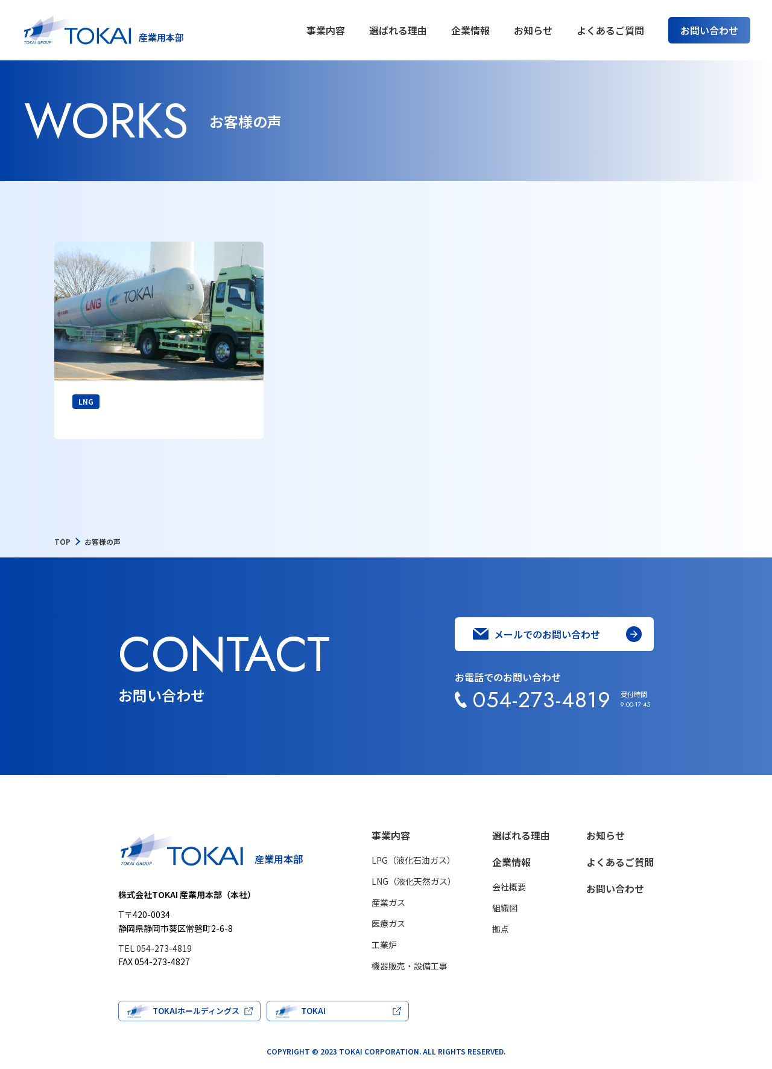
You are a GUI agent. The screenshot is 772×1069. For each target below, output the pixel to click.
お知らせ (533, 30)
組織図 (504, 908)
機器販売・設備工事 (410, 966)
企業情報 (470, 30)
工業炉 (384, 945)
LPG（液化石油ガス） (413, 860)
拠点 (500, 929)
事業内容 (325, 30)
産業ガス (388, 902)
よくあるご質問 (610, 30)
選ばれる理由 (398, 30)
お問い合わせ (615, 888)
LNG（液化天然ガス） (414, 881)
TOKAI (313, 1010)
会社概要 (509, 887)
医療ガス (388, 923)
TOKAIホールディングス (196, 1010)
